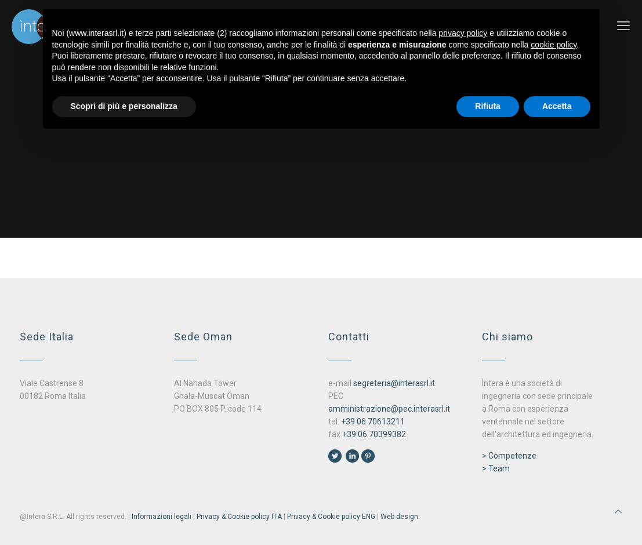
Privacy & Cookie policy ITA (239, 517)
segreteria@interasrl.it (394, 383)
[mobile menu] (623, 26)
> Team (496, 468)
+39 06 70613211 (373, 421)
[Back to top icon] (618, 511)
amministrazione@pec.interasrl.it (389, 408)
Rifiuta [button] (487, 106)
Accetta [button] (557, 106)
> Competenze (509, 455)
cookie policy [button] (553, 44)
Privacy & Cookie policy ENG (331, 517)
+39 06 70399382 (374, 434)
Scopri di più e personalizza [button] (124, 106)
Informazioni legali (161, 517)
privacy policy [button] (462, 33)
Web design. (400, 517)
